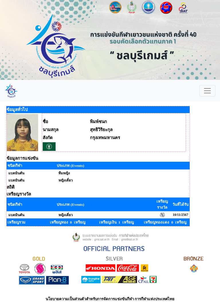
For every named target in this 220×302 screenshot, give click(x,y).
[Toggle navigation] (207, 90)
